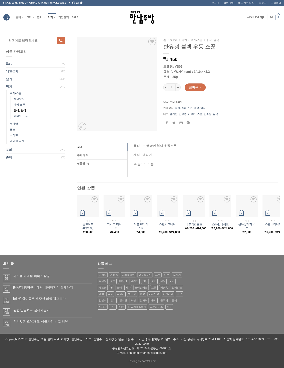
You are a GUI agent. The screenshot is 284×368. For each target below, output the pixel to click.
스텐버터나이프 (273, 226)
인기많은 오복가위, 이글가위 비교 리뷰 (40, 321)
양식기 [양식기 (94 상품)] (120, 293)
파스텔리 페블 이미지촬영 (31, 276)
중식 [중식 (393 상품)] (174, 300)
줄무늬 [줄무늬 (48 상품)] (164, 300)
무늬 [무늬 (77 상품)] (162, 281)
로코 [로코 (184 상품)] (112, 281)
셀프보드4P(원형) (87, 226)
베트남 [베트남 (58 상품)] (102, 287)
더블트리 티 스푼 (141, 226)
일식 (215, 114)
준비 (20, 17)
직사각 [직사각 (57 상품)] (102, 306)
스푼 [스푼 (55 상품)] (153, 287)
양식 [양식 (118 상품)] (110, 293)
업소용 (207, 114)
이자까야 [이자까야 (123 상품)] (154, 293)
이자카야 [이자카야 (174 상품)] (168, 293)
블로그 (262, 2)
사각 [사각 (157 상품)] (128, 287)
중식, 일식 (19, 110)
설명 (79, 147)
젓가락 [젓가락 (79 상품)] (144, 300)
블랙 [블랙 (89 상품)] (119, 287)
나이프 (14, 135)
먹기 (52, 17)
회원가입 (228, 2)
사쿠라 (192, 114)
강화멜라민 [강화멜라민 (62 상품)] (128, 274)
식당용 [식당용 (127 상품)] (164, 287)
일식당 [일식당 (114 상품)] (123, 300)
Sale (75, 17)
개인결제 (63, 17)
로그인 (215, 2)
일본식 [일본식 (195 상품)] (102, 300)
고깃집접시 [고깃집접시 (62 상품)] (144, 274)
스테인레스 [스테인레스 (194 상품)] (141, 287)
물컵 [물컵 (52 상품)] (171, 281)
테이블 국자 (17, 140)
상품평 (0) (83, 163)
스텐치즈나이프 (167, 226)
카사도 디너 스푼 (114, 226)
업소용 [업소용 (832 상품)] (132, 293)
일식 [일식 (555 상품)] (112, 300)
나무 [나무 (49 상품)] (166, 274)
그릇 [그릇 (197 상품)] (157, 274)
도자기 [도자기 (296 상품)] (177, 274)
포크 (12, 129)
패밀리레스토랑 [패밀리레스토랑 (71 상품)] (137, 306)
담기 (41, 17)
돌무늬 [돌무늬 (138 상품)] (102, 281)
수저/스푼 (15, 93)
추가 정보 (82, 155)
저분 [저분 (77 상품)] (133, 300)
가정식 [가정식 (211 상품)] (102, 274)
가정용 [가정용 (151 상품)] (114, 274)
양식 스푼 (19, 104)
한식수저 (18, 98)
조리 (30, 17)
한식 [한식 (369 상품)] (169, 306)
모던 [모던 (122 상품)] (153, 281)
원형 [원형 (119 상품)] (142, 293)
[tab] (102, 147)
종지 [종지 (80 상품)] (153, 300)
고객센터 (276, 2)
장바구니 (195, 87)
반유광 (183, 114)
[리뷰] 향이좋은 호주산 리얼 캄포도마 (39, 298)
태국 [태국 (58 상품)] (121, 306)
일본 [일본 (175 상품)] (179, 293)
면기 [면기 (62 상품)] (145, 281)
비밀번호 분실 (246, 2)
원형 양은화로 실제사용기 (31, 310)
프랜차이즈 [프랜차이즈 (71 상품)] (156, 306)
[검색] (6, 17)
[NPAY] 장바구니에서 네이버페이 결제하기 (43, 287)
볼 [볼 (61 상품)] (111, 287)
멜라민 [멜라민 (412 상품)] (134, 281)
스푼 (199, 114)
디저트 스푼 (20, 116)
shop (174, 40)
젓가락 (14, 123)
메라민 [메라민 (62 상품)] (123, 281)
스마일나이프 (220, 224)
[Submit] (61, 40)
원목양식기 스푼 (247, 226)
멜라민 (174, 114)
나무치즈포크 (194, 224)
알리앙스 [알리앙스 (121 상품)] (177, 287)
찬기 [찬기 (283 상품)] (112, 306)
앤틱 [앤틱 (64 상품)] (101, 293)
